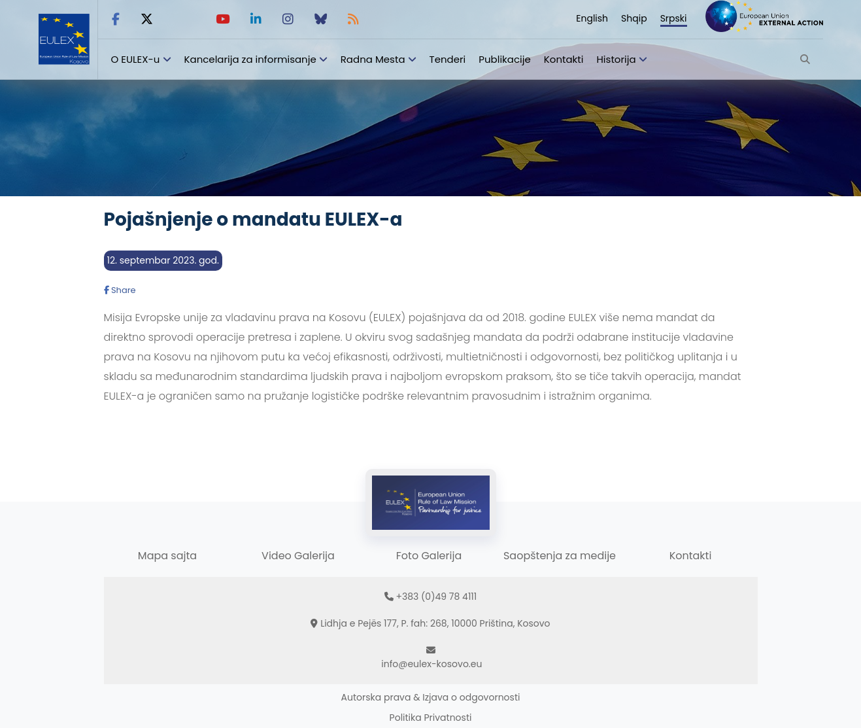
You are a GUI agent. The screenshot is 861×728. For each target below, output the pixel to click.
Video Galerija (298, 555)
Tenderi (448, 59)
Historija (615, 59)
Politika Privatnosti (431, 717)
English (592, 18)
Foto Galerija (429, 555)
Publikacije (505, 59)
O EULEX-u (135, 59)
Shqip (634, 18)
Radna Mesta (373, 59)
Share (120, 290)
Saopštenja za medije (559, 555)
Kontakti (564, 59)
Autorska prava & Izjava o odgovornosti (430, 697)
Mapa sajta (167, 555)
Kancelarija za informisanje (251, 59)
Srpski (673, 18)
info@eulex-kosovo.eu (431, 663)
